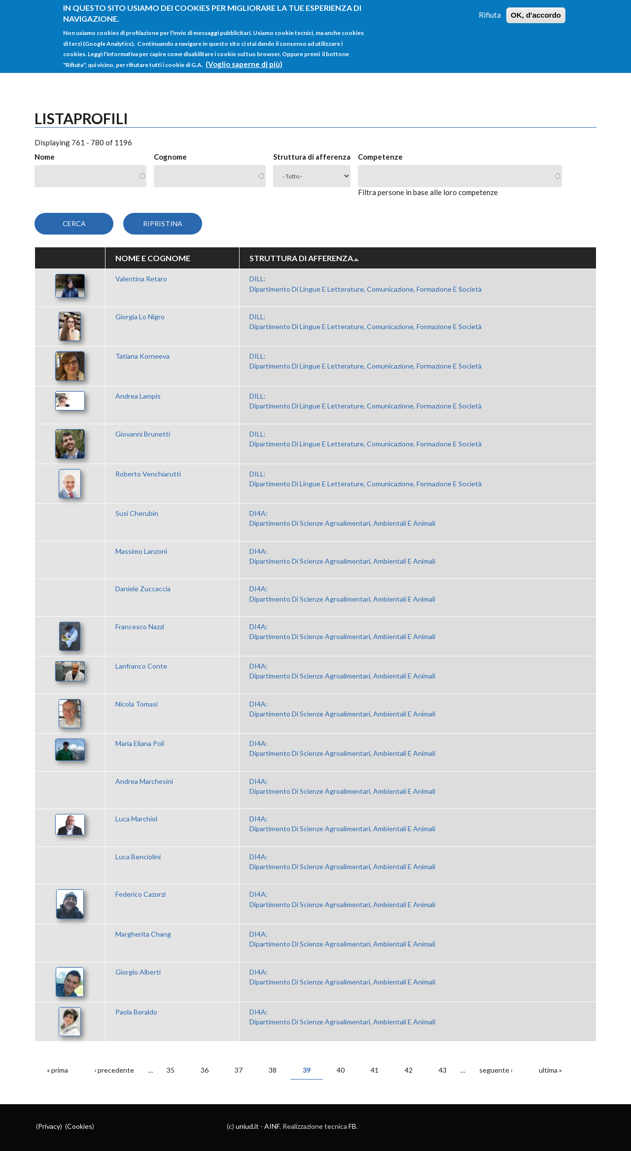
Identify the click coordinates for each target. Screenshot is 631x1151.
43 (443, 1070)
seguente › (496, 1070)
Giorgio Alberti (138, 972)
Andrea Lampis (138, 396)
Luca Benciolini (138, 856)
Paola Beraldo (136, 1012)
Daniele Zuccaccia (143, 588)
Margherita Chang (143, 934)
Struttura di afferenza (312, 156)
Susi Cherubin (136, 513)
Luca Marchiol (136, 818)
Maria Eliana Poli (139, 743)
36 (205, 1070)
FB (352, 1126)
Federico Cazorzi (140, 894)
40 (341, 1070)
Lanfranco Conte (141, 666)
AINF (272, 1126)
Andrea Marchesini (144, 781)
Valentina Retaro (141, 278)
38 (273, 1070)
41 (375, 1070)
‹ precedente (114, 1070)
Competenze (380, 156)
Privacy (49, 1126)
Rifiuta (490, 8)
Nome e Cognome (152, 258)
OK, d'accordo (536, 8)
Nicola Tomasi (136, 704)
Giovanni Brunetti (142, 434)
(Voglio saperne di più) (244, 57)
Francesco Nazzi (139, 626)
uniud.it (247, 1126)
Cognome (170, 156)
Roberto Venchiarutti (148, 474)
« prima (57, 1070)
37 (239, 1070)
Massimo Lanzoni (141, 551)
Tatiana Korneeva (142, 356)
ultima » (550, 1070)
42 (409, 1070)
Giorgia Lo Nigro (140, 316)
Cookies (79, 1126)
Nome (45, 156)
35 (171, 1070)
